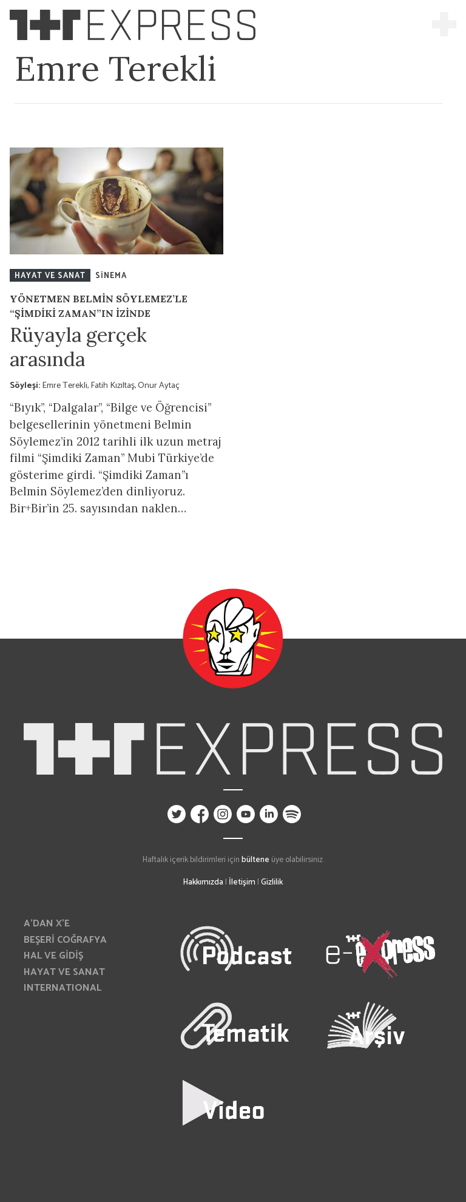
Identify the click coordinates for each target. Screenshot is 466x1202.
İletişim (242, 882)
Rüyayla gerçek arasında (78, 347)
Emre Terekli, (66, 385)
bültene (255, 859)
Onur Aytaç (159, 385)
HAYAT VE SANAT (50, 276)
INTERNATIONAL (62, 988)
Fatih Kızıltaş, (114, 385)
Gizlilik (272, 882)
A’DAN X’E (47, 923)
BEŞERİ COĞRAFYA (65, 940)
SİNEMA (111, 276)
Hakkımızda (203, 882)
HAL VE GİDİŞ (53, 956)
